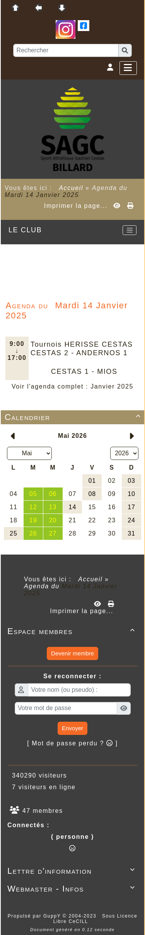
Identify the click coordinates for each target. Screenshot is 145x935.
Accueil (71, 188)
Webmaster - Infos (72, 889)
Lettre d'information (72, 871)
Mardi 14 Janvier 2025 (42, 195)
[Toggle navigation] (129, 230)
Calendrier (74, 417)
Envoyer (72, 728)
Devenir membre (72, 653)
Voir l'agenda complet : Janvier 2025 (72, 386)
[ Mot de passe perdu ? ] (72, 743)
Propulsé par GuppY (35, 916)
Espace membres (72, 631)
